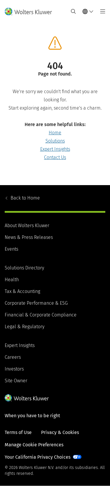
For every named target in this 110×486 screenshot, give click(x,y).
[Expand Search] (73, 11)
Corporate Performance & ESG (36, 303)
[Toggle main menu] (101, 11)
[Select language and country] (88, 11)
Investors (14, 369)
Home (55, 132)
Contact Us (55, 157)
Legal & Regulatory (24, 326)
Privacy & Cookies (60, 432)
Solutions (55, 141)
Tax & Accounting (22, 291)
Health (12, 279)
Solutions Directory (24, 268)
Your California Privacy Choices (37, 457)
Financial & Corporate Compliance (41, 315)
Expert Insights (55, 149)
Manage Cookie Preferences (34, 445)
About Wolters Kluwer (27, 225)
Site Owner (16, 380)
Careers (13, 357)
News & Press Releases (29, 237)
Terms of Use (18, 432)
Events (11, 249)
